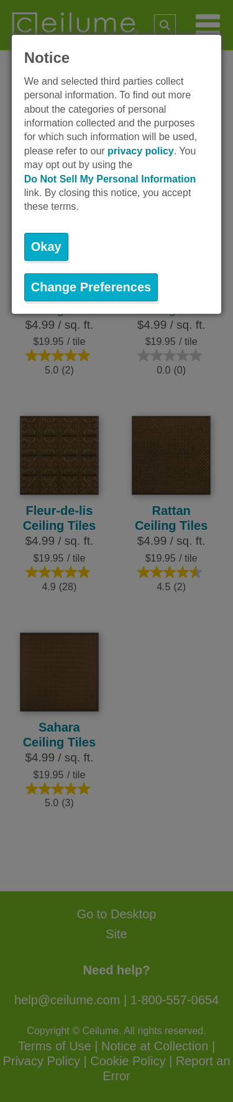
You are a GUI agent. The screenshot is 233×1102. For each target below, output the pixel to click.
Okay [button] (46, 246)
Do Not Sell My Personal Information (110, 179)
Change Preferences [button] (91, 287)
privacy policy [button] (140, 151)
